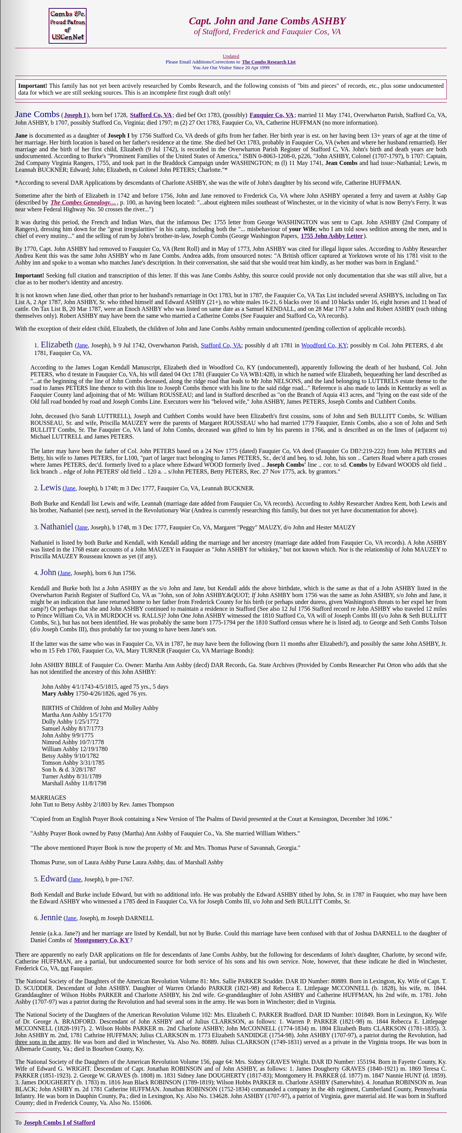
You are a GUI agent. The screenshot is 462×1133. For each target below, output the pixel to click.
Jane (82, 345)
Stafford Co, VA (221, 345)
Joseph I (75, 115)
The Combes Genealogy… (83, 202)
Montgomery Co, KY (101, 940)
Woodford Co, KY (323, 345)
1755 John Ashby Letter (332, 236)
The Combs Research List (269, 62)
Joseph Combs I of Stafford (59, 1122)
